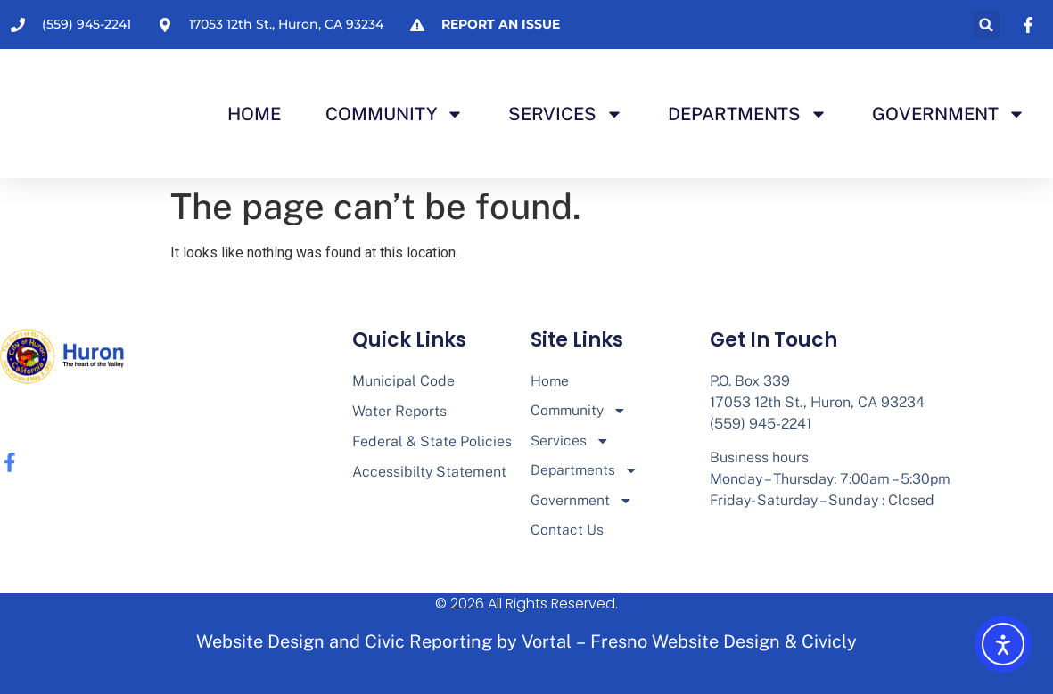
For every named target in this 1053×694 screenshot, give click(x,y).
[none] (1030, 25)
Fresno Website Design (685, 644)
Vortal (547, 644)
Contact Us (567, 532)
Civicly (829, 644)
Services (565, 114)
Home (254, 114)
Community (394, 114)
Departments (747, 114)
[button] (986, 24)
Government (948, 114)
